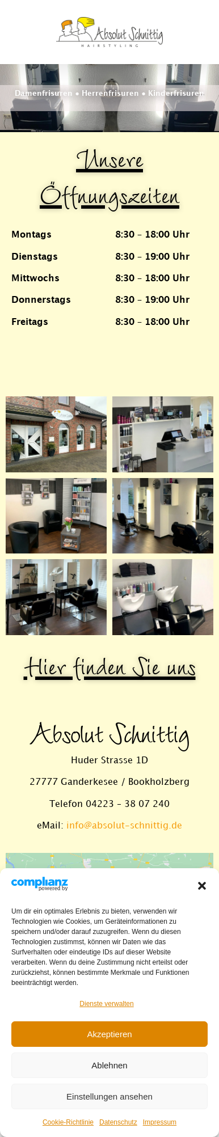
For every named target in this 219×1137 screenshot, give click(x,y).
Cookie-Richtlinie (68, 1122)
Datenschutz (118, 1122)
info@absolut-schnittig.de (124, 826)
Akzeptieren (109, 1034)
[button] (202, 885)
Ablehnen (109, 1065)
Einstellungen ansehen (109, 1096)
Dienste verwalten (106, 1004)
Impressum (159, 1122)
